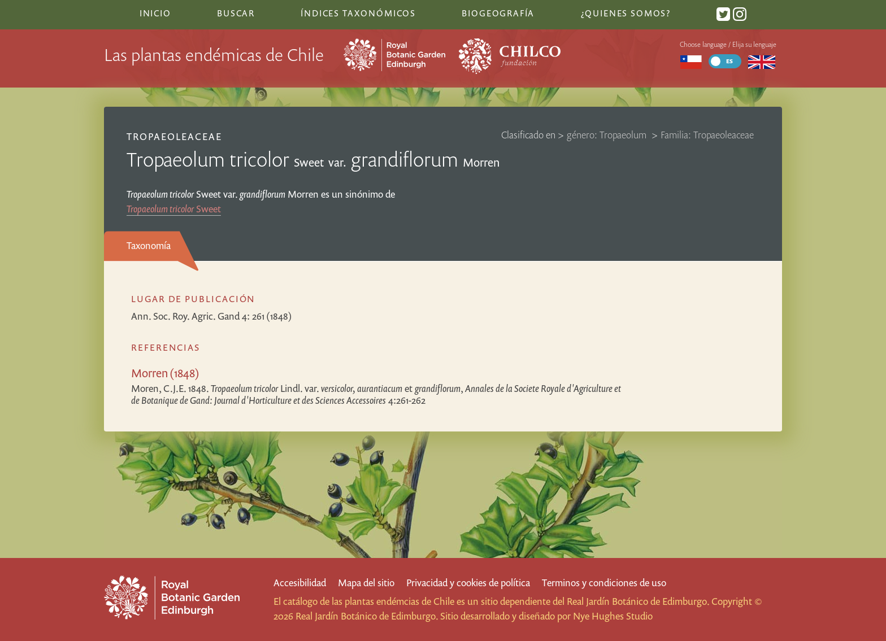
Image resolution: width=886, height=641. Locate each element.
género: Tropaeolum (608, 134)
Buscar (236, 13)
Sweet (174, 208)
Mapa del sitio (366, 582)
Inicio (155, 13)
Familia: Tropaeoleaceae (707, 134)
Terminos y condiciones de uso (604, 582)
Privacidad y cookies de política (468, 582)
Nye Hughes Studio (613, 615)
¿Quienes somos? (626, 13)
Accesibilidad (299, 582)
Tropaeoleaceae (175, 136)
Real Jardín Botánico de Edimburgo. (638, 601)
